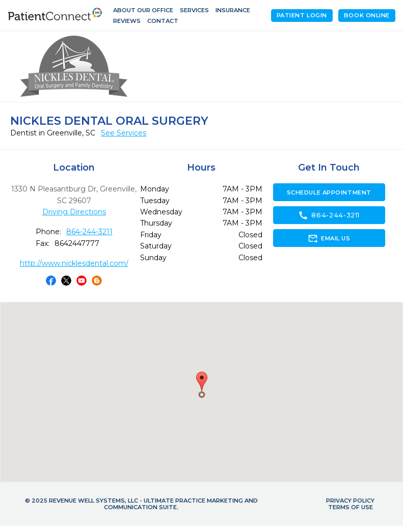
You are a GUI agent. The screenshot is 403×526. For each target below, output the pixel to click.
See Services (123, 132)
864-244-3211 (89, 231)
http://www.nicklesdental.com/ (74, 263)
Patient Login (302, 15)
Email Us (329, 238)
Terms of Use (350, 507)
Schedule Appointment (329, 192)
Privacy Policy (350, 500)
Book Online (367, 15)
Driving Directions (74, 211)
